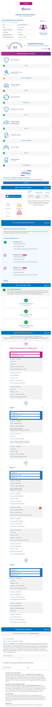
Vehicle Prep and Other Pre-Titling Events (23, 348)
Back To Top (46, 187)
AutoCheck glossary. (34, 633)
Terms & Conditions (38, 179)
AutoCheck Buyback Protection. (34, 685)
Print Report (26, 3)
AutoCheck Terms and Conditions (33, 674)
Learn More (26, 182)
